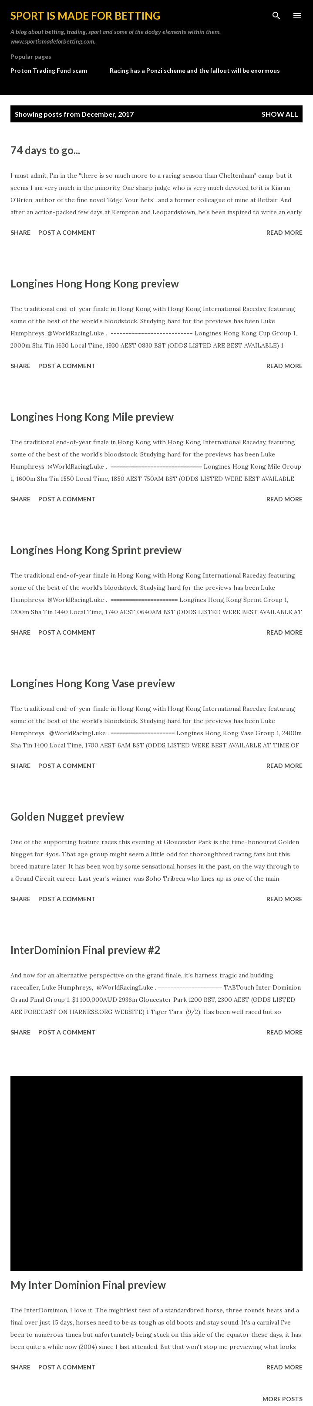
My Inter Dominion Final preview (88, 1284)
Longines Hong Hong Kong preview (94, 283)
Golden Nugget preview (67, 816)
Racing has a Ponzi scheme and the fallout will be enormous (195, 70)
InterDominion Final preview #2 (85, 949)
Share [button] (20, 232)
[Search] (276, 15)
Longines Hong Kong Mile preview (92, 416)
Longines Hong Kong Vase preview (92, 683)
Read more (284, 232)
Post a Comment (67, 232)
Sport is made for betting (85, 15)
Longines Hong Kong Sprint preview (96, 550)
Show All (280, 114)
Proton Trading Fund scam (48, 70)
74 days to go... (45, 150)
